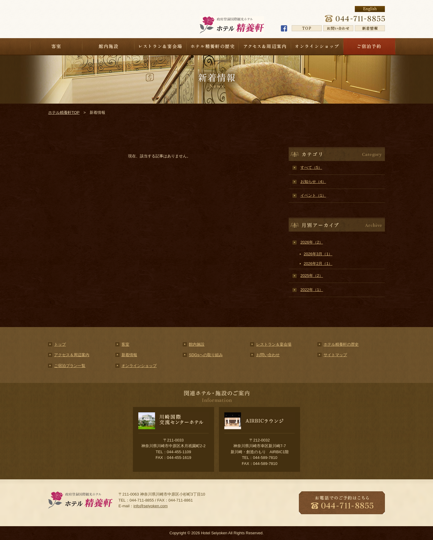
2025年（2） (311, 275)
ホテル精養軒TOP (64, 112)
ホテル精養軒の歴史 (213, 46)
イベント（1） (313, 195)
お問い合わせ (268, 355)
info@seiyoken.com (151, 506)
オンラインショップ (317, 46)
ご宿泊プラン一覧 (69, 365)
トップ (60, 344)
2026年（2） (311, 242)
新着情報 (129, 355)
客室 (56, 46)
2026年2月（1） (318, 263)
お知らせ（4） (313, 181)
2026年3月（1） (318, 254)
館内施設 (108, 46)
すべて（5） (311, 167)
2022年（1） (311, 289)
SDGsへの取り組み (206, 355)
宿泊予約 (369, 46)
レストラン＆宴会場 (160, 46)
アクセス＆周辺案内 (265, 46)
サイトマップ (335, 355)
